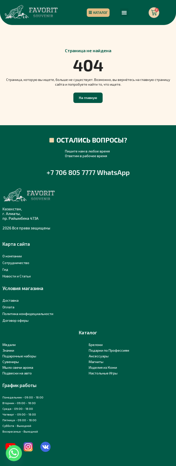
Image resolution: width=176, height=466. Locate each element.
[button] (124, 12)
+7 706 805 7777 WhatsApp (88, 172)
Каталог (88, 332)
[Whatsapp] (14, 453)
